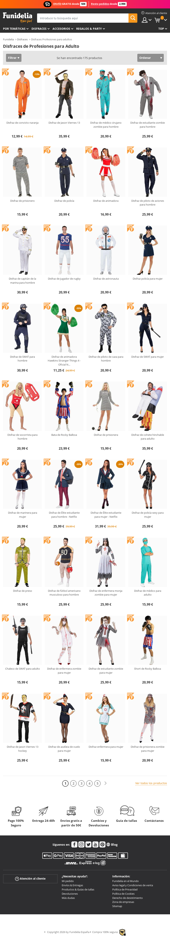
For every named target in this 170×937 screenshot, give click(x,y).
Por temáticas (14, 29)
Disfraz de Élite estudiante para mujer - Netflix (106, 514)
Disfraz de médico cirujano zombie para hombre (105, 124)
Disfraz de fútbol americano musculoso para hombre (64, 593)
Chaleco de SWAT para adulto (22, 668)
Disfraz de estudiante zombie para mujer (106, 670)
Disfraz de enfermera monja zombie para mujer (105, 593)
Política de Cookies (123, 893)
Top (161, 29)
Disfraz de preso (22, 591)
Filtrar (12, 58)
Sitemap (117, 906)
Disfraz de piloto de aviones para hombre (147, 203)
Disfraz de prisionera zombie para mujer (147, 749)
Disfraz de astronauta (106, 278)
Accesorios (61, 29)
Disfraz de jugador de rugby (64, 278)
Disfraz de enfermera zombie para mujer (64, 670)
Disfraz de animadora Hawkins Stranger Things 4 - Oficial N (64, 360)
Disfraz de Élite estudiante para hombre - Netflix (64, 514)
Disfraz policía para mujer (148, 278)
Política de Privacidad (125, 889)
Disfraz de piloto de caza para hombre (106, 359)
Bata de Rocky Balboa (64, 435)
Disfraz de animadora (105, 201)
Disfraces (39, 29)
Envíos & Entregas (72, 885)
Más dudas (68, 898)
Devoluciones (70, 893)
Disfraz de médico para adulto (147, 593)
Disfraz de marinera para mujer (22, 514)
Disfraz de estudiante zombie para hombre (147, 124)
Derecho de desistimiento (127, 898)
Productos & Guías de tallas (78, 889)
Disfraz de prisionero (22, 201)
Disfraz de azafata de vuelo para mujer (64, 749)
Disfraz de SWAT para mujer (147, 357)
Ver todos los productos (151, 783)
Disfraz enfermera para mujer (106, 747)
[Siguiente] (105, 783)
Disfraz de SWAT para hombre (22, 359)
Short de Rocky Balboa (147, 668)
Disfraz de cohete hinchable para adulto (147, 437)
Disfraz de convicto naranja (22, 122)
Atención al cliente (30, 879)
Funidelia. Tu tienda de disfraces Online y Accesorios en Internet (17, 17)
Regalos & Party (89, 29)
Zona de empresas (123, 902)
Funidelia (8, 39)
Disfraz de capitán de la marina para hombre (22, 280)
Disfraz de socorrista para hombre (22, 437)
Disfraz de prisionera (106, 435)
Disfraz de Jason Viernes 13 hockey (22, 749)
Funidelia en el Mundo (125, 881)
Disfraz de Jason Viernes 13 (64, 122)
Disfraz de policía (64, 201)
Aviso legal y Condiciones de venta (132, 885)
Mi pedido (68, 881)
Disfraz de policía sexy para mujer (148, 514)
